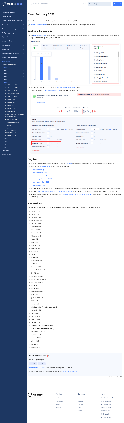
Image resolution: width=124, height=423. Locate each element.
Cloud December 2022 (11, 85)
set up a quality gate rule (52, 90)
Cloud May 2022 (10, 106)
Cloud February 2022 (11, 119)
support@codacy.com (70, 372)
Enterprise (59, 408)
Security (80, 404)
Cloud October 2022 (11, 91)
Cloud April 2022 (10, 109)
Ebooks (80, 411)
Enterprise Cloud (13, 41)
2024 (14, 76)
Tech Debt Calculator (107, 398)
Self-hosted (14, 150)
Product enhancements (13, 122)
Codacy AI (13, 25)
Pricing (58, 404)
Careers (80, 401)
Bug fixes (9, 125)
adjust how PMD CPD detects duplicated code (77, 194)
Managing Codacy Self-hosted (13, 53)
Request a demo (106, 408)
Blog (79, 408)
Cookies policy (105, 414)
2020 (14, 141)
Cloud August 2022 (11, 97)
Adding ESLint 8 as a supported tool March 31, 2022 (14, 115)
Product (58, 398)
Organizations (13, 37)
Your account (13, 45)
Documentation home (8, 12)
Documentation (106, 401)
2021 (14, 138)
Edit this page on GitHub (37, 368)
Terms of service (106, 417)
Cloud (14, 67)
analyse (69, 163)
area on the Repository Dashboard (54, 191)
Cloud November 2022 (11, 88)
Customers (59, 401)
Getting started (13, 16)
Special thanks (6, 154)
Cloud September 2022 (12, 94)
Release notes (13, 61)
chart (40, 35)
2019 (14, 144)
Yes (33, 364)
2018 (14, 147)
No (41, 364)
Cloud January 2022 (11, 136)
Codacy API (13, 49)
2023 (14, 79)
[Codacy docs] (13, 4)
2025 (14, 73)
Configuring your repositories (13, 33)
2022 (14, 82)
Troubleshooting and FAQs (13, 57)
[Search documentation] (56, 4)
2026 (14, 70)
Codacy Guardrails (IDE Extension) (13, 21)
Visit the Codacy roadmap (38, 25)
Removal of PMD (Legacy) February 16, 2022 (12, 132)
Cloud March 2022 (10, 111)
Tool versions (10, 128)
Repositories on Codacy (13, 29)
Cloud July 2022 (10, 100)
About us (80, 398)
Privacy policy (105, 411)
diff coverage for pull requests (66, 87)
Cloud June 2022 (10, 103)
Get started (117, 4)
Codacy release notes (9, 64)
